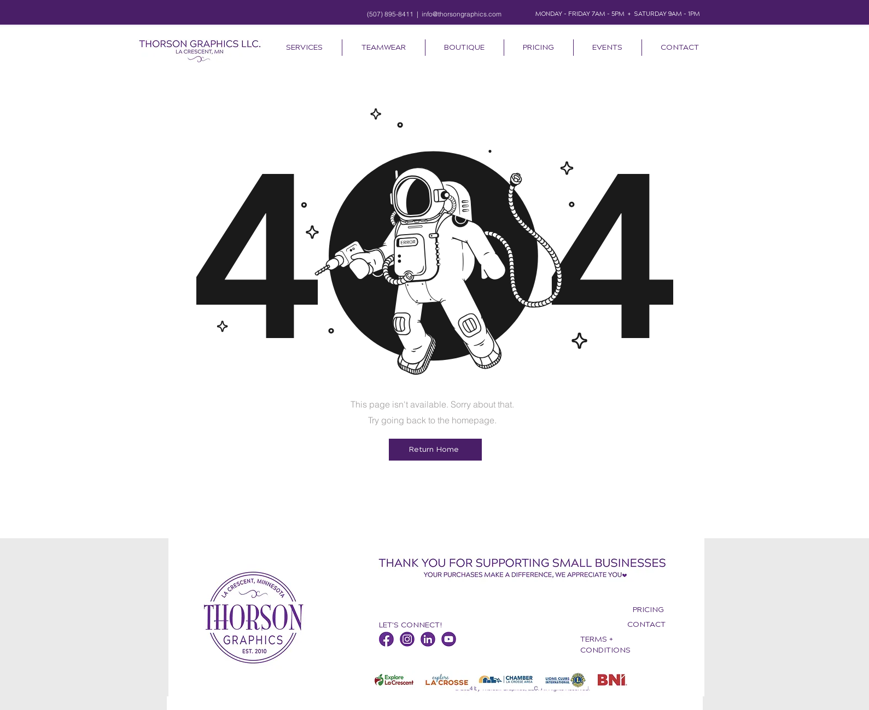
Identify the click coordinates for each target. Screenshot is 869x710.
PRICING (648, 609)
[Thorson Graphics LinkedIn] (428, 639)
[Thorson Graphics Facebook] (386, 639)
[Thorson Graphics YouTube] (448, 639)
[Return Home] (435, 450)
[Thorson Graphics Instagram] (407, 639)
